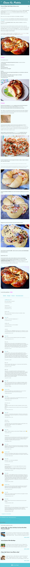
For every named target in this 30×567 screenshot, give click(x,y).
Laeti (5, 492)
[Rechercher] (28, 2)
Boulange (8, 295)
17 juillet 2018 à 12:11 (8, 400)
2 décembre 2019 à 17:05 (9, 417)
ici (26, 167)
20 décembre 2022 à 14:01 (9, 511)
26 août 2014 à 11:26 (8, 308)
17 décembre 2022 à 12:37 (9, 496)
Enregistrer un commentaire (6, 513)
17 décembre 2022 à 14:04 (9, 502)
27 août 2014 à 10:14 (8, 320)
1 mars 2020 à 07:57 (8, 426)
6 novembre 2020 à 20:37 (9, 455)
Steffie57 (6, 484)
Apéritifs (4, 295)
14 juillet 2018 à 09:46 (8, 393)
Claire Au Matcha (12, 2)
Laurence (6, 451)
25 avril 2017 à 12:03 (8, 359)
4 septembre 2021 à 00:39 (9, 470)
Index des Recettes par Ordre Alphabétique (8, 540)
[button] (28, 6)
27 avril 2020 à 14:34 (8, 441)
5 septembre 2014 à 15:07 (9, 333)
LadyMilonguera (7, 299)
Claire (6, 317)
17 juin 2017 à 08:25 (8, 386)
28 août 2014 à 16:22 (8, 326)
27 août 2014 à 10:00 (8, 314)
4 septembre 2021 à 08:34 (9, 481)
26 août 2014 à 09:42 (8, 302)
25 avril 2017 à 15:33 (8, 366)
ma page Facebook (23, 33)
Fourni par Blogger (15, 565)
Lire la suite (26, 537)
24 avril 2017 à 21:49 (8, 348)
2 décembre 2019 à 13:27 (9, 409)
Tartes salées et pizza (19, 295)
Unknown (6, 389)
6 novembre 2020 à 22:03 (9, 461)
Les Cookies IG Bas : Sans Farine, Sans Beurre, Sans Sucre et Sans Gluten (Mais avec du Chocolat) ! (13, 528)
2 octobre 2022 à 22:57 (8, 489)
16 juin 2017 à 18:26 (8, 377)
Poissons (13, 295)
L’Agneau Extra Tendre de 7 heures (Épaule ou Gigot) (10, 552)
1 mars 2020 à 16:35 (8, 432)
